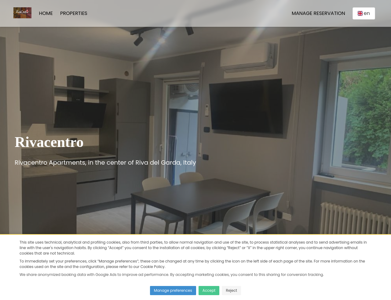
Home (46, 13)
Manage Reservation (318, 13)
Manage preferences (173, 290)
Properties (73, 13)
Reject (231, 290)
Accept (209, 290)
